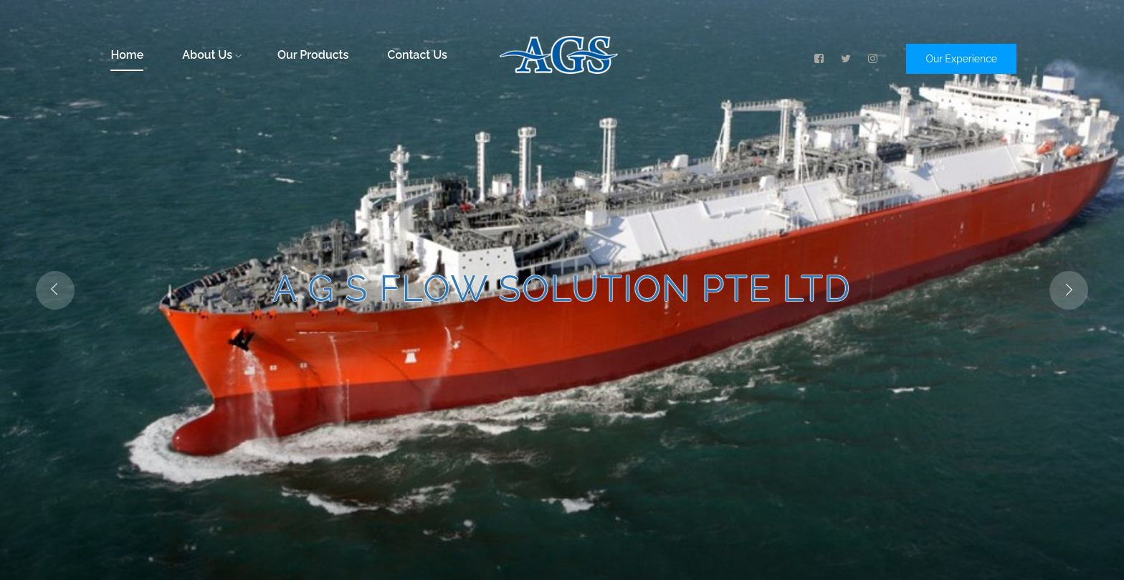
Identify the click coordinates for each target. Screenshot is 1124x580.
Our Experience (961, 59)
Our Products (312, 55)
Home (126, 55)
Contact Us (417, 55)
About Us (212, 55)
